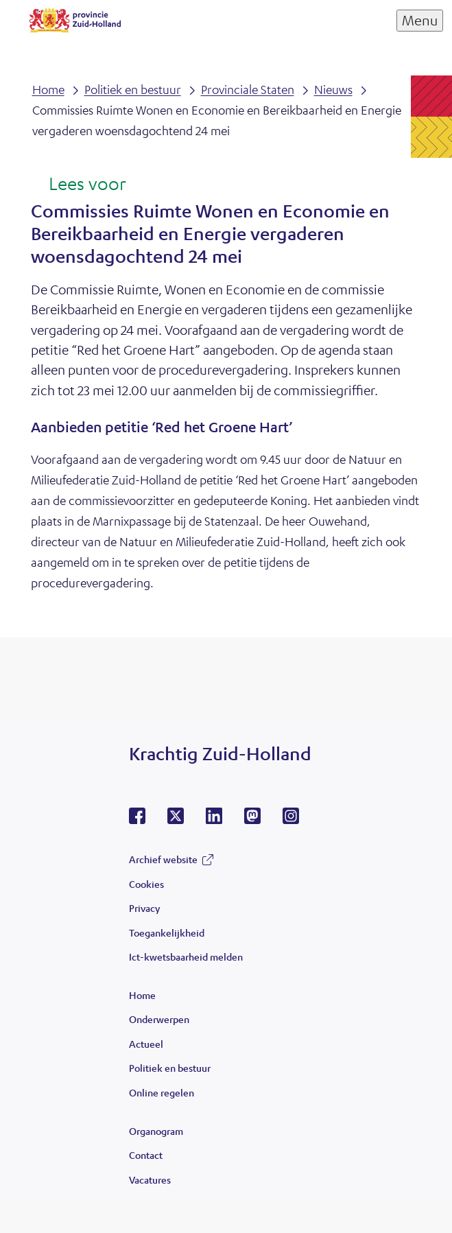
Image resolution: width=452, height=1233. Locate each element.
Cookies (146, 884)
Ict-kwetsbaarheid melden (186, 956)
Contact (146, 1155)
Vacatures (150, 1179)
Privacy (144, 908)
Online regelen (161, 1092)
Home (142, 995)
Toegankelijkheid (166, 932)
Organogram (156, 1131)
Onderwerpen (159, 1019)
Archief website (163, 859)
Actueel (146, 1043)
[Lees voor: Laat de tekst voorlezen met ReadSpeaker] (78, 184)
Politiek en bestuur (170, 1067)
